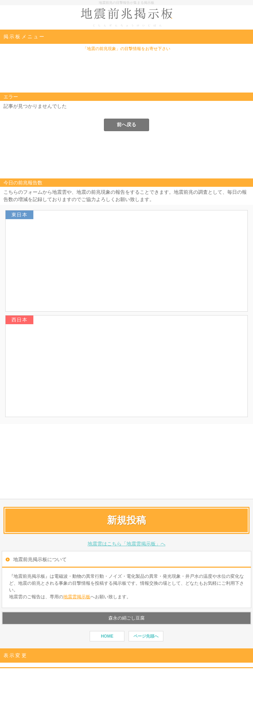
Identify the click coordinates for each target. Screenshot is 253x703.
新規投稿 (126, 520)
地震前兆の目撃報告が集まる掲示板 (126, 3)
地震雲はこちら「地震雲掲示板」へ (126, 543)
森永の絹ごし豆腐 (126, 618)
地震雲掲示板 (76, 596)
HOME (107, 636)
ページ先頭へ (145, 636)
